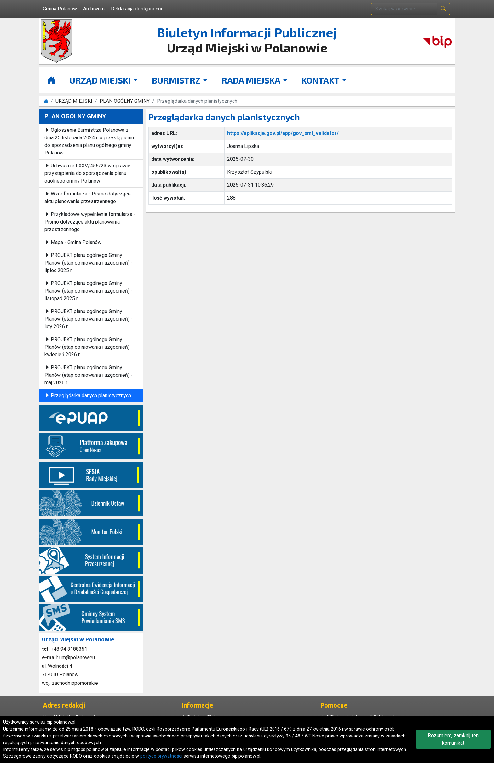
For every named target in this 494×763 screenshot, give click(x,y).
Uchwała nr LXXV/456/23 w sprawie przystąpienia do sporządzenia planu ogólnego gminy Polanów (87, 173)
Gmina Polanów (60, 9)
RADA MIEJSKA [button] (250, 80)
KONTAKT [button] (321, 80)
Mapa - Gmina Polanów (72, 242)
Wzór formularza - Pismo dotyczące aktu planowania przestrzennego (87, 197)
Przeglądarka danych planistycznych (87, 396)
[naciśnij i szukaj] (443, 9)
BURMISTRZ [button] (176, 80)
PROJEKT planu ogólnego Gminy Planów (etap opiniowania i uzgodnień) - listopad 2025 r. (88, 290)
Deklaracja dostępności (136, 9)
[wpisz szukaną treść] (404, 9)
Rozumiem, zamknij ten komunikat (453, 739)
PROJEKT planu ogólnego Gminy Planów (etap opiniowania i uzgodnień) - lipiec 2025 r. (88, 262)
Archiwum (94, 9)
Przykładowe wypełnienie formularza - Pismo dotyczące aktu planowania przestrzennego (89, 221)
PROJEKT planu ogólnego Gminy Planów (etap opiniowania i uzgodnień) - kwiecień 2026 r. (88, 347)
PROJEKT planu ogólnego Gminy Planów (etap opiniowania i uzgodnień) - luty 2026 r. (88, 318)
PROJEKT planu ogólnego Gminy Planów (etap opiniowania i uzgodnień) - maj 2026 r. (88, 375)
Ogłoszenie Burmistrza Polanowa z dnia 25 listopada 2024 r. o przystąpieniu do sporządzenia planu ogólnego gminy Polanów (89, 141)
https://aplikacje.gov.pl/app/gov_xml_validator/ (283, 133)
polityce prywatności (161, 756)
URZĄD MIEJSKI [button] (100, 80)
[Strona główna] (51, 80)
